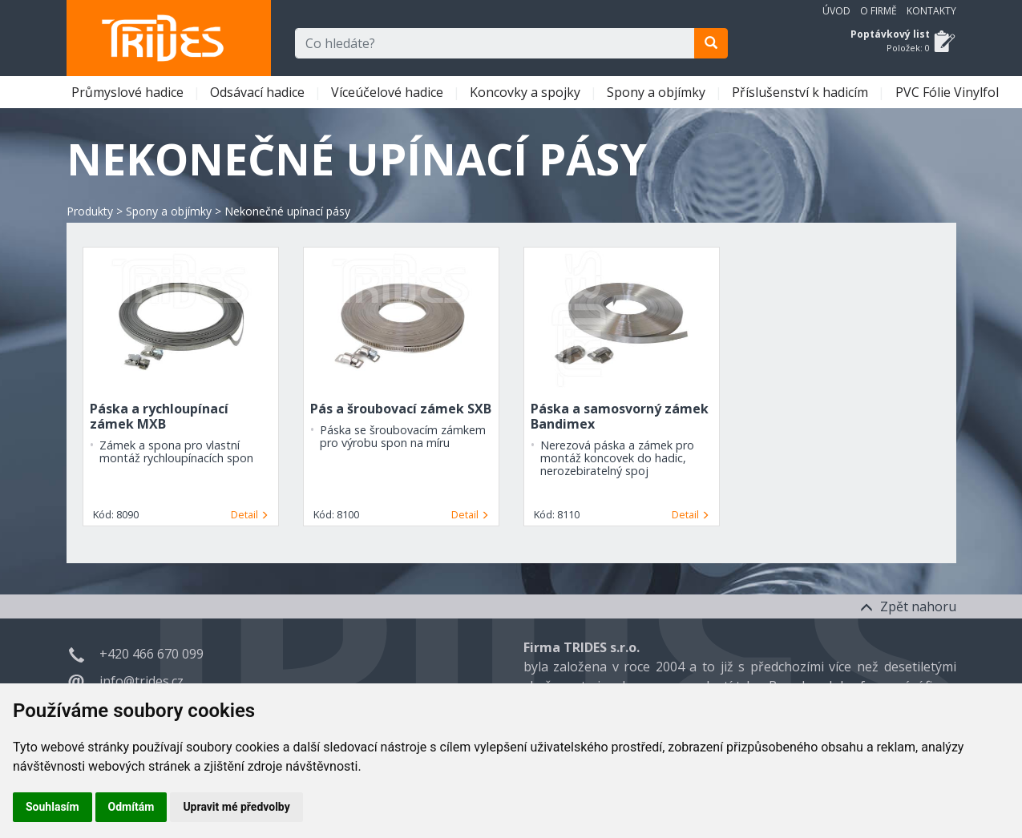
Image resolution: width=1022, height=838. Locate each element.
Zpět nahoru (908, 606)
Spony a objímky (658, 92)
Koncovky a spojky (527, 92)
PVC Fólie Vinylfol (948, 92)
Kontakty (931, 11)
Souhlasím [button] (52, 806)
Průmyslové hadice (129, 92)
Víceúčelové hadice (388, 92)
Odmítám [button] (131, 806)
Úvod (836, 11)
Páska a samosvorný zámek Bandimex (620, 416)
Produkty (90, 211)
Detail (250, 514)
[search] (711, 43)
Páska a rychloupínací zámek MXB (159, 416)
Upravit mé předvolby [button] (236, 806)
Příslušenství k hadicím (801, 92)
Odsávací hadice (259, 92)
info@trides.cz (141, 681)
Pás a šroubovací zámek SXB (400, 408)
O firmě (878, 11)
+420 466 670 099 (151, 654)
